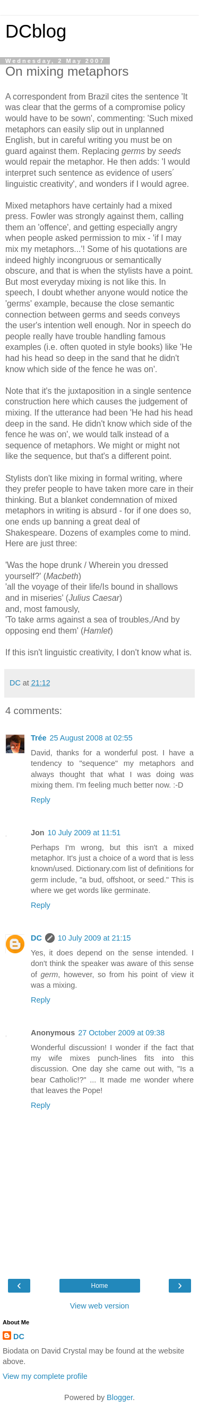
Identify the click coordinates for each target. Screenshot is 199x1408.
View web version (99, 1306)
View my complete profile (45, 1376)
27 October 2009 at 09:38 (121, 1032)
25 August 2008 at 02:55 (91, 738)
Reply (40, 800)
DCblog (35, 31)
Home (99, 1285)
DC (36, 938)
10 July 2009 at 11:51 (84, 832)
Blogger (120, 1397)
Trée (39, 738)
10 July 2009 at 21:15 (94, 938)
